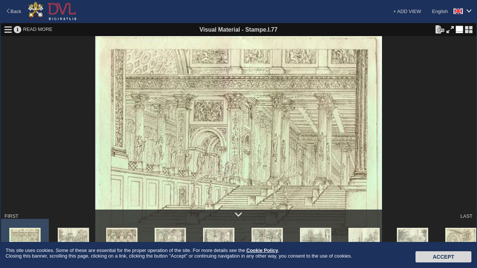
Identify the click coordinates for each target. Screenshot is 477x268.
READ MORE (38, 29)
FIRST (11, 216)
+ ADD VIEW (407, 11)
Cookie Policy (262, 250)
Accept (443, 257)
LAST (466, 216)
